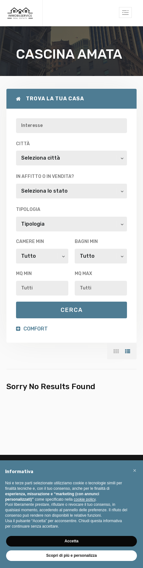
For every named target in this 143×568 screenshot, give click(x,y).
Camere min (30, 241)
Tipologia (28, 209)
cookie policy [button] (85, 499)
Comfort (32, 329)
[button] (135, 470)
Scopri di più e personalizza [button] (71, 555)
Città (23, 143)
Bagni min (86, 241)
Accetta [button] (71, 541)
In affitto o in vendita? (45, 176)
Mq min (24, 273)
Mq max (83, 273)
